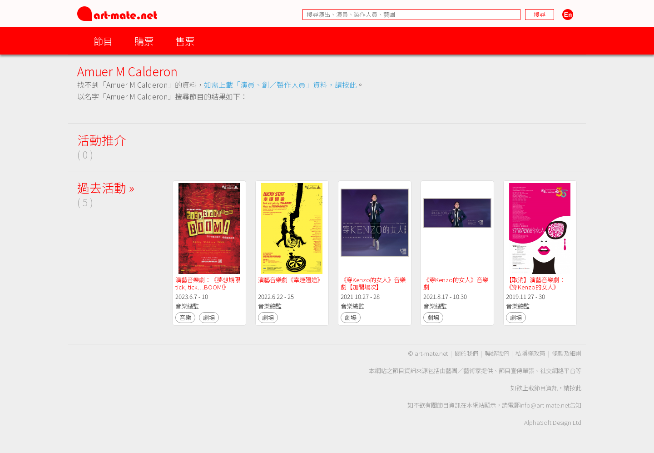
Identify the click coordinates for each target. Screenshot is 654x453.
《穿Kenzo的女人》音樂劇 (455, 283)
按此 (575, 387)
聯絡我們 (497, 353)
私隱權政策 (530, 353)
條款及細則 (566, 353)
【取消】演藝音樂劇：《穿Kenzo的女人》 (535, 283)
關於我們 (466, 353)
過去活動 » (105, 187)
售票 (184, 41)
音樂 (185, 317)
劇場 (209, 317)
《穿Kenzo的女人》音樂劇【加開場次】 (373, 283)
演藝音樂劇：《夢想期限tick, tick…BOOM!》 (207, 283)
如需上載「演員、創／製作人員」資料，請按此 (280, 84)
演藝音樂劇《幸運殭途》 (290, 279)
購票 (144, 41)
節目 (103, 41)
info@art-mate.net (545, 405)
